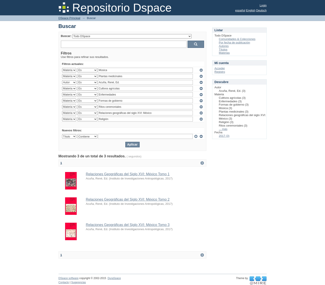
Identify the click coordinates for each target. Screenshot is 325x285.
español (240, 10)
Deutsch (261, 10)
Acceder (220, 68)
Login (263, 5)
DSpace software (69, 278)
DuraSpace (114, 278)
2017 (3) (224, 135)
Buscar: (66, 36)
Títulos (223, 49)
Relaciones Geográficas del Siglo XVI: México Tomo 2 (128, 199)
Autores (224, 46)
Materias (224, 52)
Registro (220, 71)
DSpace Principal (69, 18)
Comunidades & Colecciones (237, 39)
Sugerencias (78, 282)
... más (223, 129)
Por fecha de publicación (234, 42)
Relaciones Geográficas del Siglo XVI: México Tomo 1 (128, 174)
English (251, 10)
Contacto (64, 282)
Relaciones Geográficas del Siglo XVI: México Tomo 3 (128, 225)
